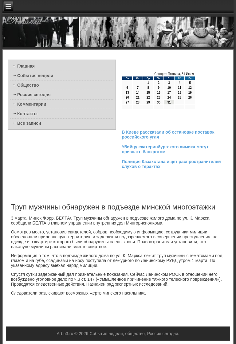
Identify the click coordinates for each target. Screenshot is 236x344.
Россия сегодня (34, 94)
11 (179, 87)
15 (148, 92)
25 (179, 97)
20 (127, 97)
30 (158, 102)
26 (190, 97)
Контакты (27, 113)
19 (190, 92)
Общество (28, 85)
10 (169, 87)
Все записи (29, 123)
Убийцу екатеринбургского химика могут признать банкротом (165, 149)
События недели (35, 75)
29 (148, 102)
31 (169, 102)
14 (138, 92)
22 (148, 97)
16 (158, 92)
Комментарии (31, 104)
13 (127, 92)
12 (190, 87)
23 (158, 97)
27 (127, 102)
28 (138, 102)
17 (169, 92)
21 (138, 97)
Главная (26, 66)
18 (179, 92)
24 (169, 97)
